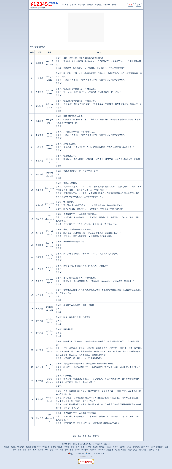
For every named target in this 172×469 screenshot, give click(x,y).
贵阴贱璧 (39, 135)
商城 (46, 450)
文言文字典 (77, 436)
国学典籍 (65, 5)
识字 (56, 450)
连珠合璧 (39, 233)
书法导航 (20, 447)
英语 (61, 450)
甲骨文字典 (87, 436)
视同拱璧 (39, 309)
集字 (143, 447)
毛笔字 (108, 447)
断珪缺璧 (39, 106)
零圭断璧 (39, 245)
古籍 (19, 450)
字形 (148, 447)
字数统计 (106, 5)
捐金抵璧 (39, 205)
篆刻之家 (159, 447)
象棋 (29, 450)
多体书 (122, 447)
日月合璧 (39, 295)
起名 (51, 450)
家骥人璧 (39, 161)
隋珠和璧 (39, 321)
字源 (166, 447)
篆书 (77, 447)
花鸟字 (128, 447)
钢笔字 (115, 447)
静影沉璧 (39, 175)
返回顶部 (107, 444)
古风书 (59, 447)
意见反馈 (142, 450)
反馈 (138, 5)
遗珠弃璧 (39, 367)
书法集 (13, 447)
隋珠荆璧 (39, 333)
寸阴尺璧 (39, 78)
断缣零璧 (39, 121)
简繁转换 (98, 5)
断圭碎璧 (39, 92)
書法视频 (136, 447)
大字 (153, 447)
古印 (72, 447)
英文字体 (109, 450)
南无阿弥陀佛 (40, 8)
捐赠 (157, 450)
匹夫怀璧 (39, 269)
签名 (71, 450)
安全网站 (151, 450)
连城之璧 (39, 219)
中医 (24, 450)
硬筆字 (77, 450)
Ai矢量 (117, 450)
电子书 (40, 450)
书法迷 (6, 447)
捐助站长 (98, 444)
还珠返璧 (39, 147)
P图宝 (123, 450)
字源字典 (73, 5)
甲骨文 (66, 447)
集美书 (95, 447)
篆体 (82, 447)
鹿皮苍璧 (39, 190)
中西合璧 (39, 399)
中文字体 (101, 450)
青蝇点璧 (39, 281)
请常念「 (33, 8)
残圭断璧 (39, 63)
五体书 (53, 447)
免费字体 (93, 450)
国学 (14, 450)
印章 (66, 450)
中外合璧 (39, 381)
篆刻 (34, 447)
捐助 (130, 5)
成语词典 (81, 5)
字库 (39, 447)
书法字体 (45, 447)
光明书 (88, 447)
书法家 (28, 447)
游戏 (34, 450)
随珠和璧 (39, 350)
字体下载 (84, 450)
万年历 (114, 5)
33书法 (102, 447)
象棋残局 (90, 5)
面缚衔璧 (39, 257)
